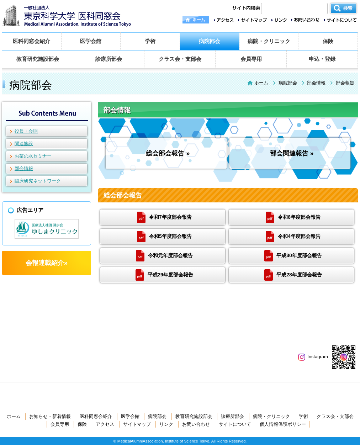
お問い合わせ (196, 424)
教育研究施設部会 (37, 59)
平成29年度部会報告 (164, 275)
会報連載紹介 (45, 262)
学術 (150, 41)
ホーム (261, 82)
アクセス (105, 424)
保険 (328, 41)
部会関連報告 (289, 153)
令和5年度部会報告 (164, 236)
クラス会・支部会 (180, 59)
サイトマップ (137, 424)
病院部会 (209, 41)
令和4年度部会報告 (293, 236)
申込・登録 (322, 59)
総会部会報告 (165, 153)
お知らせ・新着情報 (50, 416)
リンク (166, 424)
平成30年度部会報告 (293, 255)
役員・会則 (26, 131)
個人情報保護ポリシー (283, 424)
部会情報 (316, 82)
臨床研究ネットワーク (38, 181)
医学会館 (90, 41)
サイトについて (235, 424)
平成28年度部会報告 (293, 275)
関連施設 (24, 143)
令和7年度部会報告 (164, 217)
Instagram (313, 356)
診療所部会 (108, 59)
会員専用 (251, 59)
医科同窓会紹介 (31, 41)
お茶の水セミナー (33, 156)
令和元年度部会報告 (164, 255)
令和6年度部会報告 (293, 217)
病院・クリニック (269, 41)
